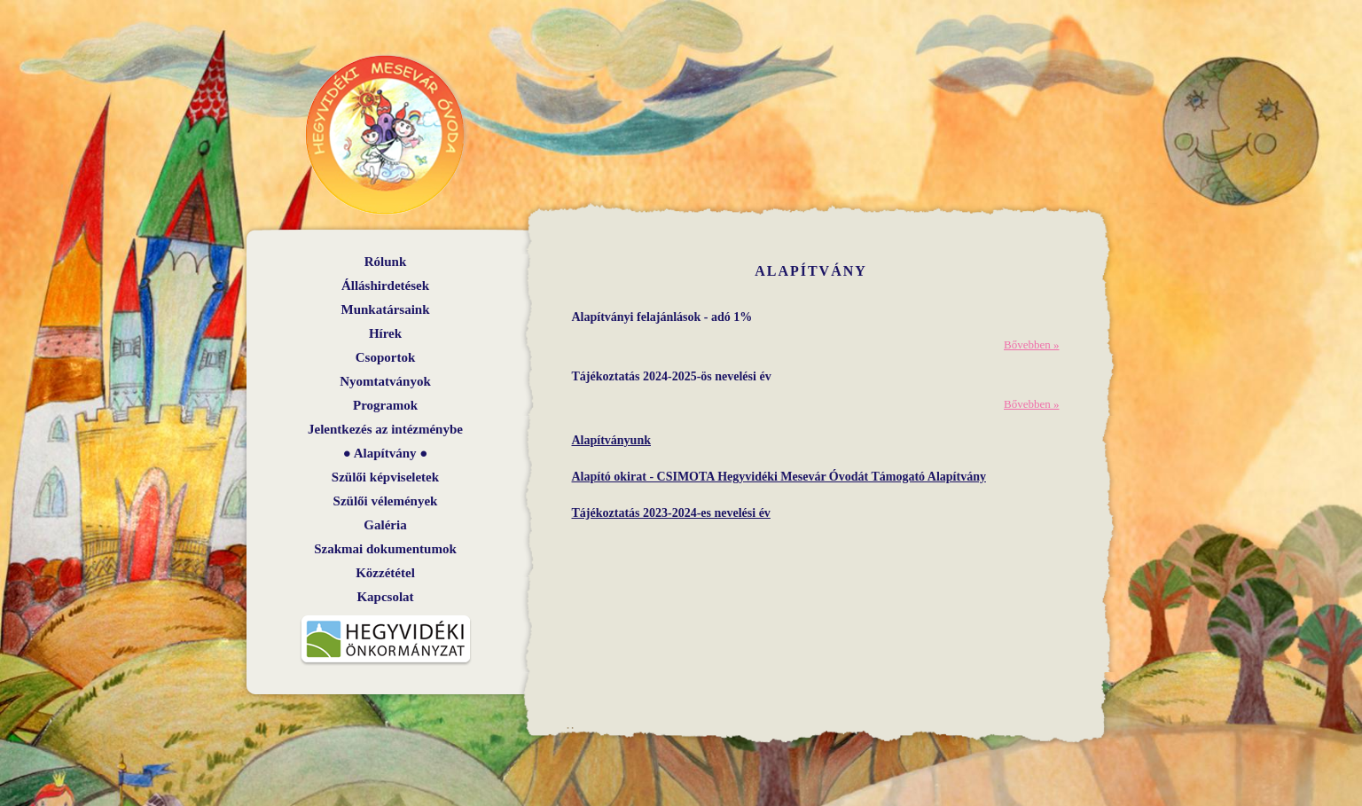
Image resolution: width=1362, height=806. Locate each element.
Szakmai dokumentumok (385, 549)
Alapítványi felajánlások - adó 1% (662, 317)
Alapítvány (385, 453)
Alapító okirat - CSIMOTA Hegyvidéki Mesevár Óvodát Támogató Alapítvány (779, 476)
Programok (385, 405)
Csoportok (386, 357)
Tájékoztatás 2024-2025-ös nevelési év (671, 376)
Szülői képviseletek (385, 477)
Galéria (385, 525)
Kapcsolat (384, 597)
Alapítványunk (611, 440)
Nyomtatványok (385, 381)
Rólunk (385, 261)
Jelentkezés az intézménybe (385, 429)
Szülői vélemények (385, 501)
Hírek (385, 333)
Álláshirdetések (385, 285)
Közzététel (385, 573)
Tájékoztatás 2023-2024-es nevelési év (671, 513)
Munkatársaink (384, 309)
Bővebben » (1031, 344)
